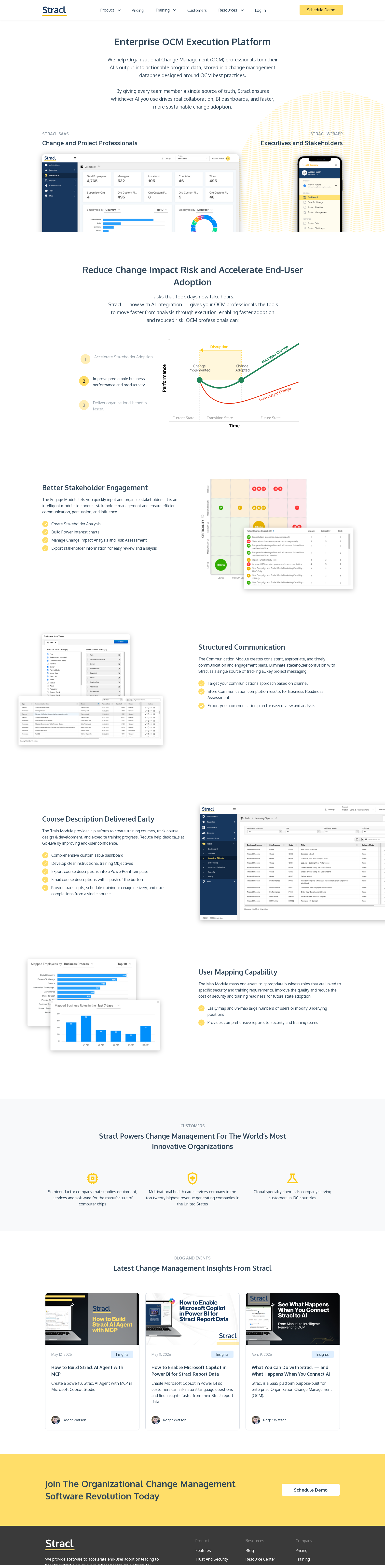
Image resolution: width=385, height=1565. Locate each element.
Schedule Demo (321, 9)
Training (303, 1559)
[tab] (117, 359)
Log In (260, 10)
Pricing (138, 10)
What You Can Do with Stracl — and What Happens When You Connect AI (291, 1371)
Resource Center (260, 1559)
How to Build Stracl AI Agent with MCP (87, 1371)
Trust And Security (211, 1559)
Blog (250, 1550)
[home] (54, 9)
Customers (197, 10)
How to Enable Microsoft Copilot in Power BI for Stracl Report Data (189, 1371)
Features (203, 1550)
